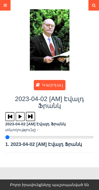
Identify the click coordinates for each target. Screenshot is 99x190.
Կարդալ (49, 85)
